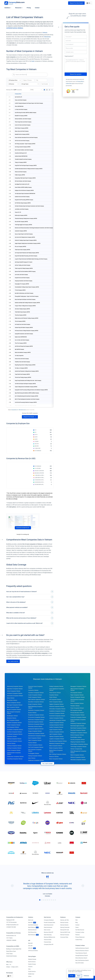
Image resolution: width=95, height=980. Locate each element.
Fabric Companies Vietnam (34, 740)
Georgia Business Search (81, 955)
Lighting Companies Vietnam (56, 736)
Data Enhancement (48, 925)
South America (32, 971)
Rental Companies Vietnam (77, 735)
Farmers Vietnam (32, 742)
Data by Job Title (64, 920)
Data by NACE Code (65, 932)
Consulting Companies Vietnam (14, 758)
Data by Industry (64, 925)
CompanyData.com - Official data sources (18, 409)
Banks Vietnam (10, 698)
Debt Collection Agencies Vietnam (36, 699)
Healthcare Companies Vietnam (36, 760)
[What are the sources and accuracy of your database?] (29, 617)
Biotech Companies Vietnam (14, 709)
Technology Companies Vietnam (78, 746)
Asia (29, 969)
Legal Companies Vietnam (55, 729)
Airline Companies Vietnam (13, 691)
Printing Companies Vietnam (78, 715)
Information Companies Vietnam (57, 708)
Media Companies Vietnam (56, 748)
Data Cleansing (47, 934)
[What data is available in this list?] (29, 612)
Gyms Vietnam (31, 758)
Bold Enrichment (32, 929)
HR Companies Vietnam (55, 699)
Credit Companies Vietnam (34, 697)
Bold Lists (30, 920)
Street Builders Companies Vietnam (79, 744)
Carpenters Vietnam (12, 736)
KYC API (30, 945)
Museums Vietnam (54, 756)
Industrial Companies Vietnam (56, 706)
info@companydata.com (12, 924)
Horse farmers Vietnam (55, 692)
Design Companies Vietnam (35, 704)
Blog (76, 922)
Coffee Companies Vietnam (14, 750)
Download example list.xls (22, 527)
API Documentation (33, 950)
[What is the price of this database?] (29, 602)
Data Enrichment (48, 927)
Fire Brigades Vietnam (33, 753)
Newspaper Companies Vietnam (78, 686)
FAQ (76, 920)
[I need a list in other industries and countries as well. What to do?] (29, 623)
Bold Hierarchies (32, 932)
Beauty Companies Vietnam (14, 702)
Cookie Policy (69, 83)
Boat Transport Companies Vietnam (13, 712)
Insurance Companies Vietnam (56, 713)
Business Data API (48, 932)
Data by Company (64, 934)
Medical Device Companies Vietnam (56, 751)
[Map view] (52, 90)
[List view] (49, 90)
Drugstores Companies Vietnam (36, 715)
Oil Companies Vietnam (76, 692)
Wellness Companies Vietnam (78, 757)
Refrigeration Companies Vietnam (79, 732)
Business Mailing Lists (49, 937)
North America (31, 961)
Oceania (30, 966)
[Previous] (12, 886)
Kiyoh (77, 89)
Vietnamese (47, 36)
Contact (37, 7)
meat (32, 61)
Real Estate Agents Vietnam (77, 725)
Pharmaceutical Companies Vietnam (77, 700)
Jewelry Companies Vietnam (56, 718)
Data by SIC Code (64, 929)
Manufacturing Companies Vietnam (58, 741)
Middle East (31, 974)
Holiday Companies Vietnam (56, 686)
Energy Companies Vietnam (35, 731)
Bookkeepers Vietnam (12, 715)
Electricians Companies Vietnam (36, 719)
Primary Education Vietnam (77, 712)
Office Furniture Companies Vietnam (77, 689)
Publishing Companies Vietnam (78, 723)
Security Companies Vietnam (78, 739)
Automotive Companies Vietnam (15, 695)
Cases (77, 927)
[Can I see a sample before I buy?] (29, 596)
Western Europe (32, 959)
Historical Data (47, 939)
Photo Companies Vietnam (77, 703)
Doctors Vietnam (32, 712)
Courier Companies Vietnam (35, 695)
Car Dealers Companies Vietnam (15, 729)
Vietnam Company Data (76, 749)
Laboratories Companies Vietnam (57, 720)
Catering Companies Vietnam (14, 738)
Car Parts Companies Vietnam (14, 732)
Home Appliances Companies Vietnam (56, 689)
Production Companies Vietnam (78, 717)
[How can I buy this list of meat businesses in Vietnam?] (29, 591)
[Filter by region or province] (28, 80)
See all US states (79, 962)
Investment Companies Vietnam (57, 715)
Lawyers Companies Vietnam (56, 722)
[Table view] (44, 90)
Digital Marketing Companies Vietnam (35, 707)
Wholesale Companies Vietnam (78, 759)
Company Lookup (79, 932)
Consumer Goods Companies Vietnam (35, 687)
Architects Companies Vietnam (14, 693)
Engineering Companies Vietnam (36, 733)
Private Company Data (49, 922)
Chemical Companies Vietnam (14, 741)
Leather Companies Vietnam (56, 727)
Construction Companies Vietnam (15, 756)
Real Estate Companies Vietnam (78, 728)
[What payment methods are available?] (29, 607)
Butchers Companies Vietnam (14, 722)
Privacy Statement (79, 937)
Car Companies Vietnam (13, 727)
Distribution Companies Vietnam (36, 710)
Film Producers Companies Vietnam (34, 750)
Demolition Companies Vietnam (36, 702)
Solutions (7, 7)
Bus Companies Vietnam (13, 720)
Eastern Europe (32, 964)
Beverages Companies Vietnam (14, 705)
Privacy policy (80, 81)
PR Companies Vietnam (76, 710)
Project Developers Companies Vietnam (78, 720)
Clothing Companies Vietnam (14, 748)
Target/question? (69, 56)
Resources (18, 7)
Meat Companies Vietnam (55, 745)
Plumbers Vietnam (75, 705)
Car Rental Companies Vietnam (14, 734)
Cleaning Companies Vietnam (14, 745)
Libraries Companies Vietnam (56, 732)
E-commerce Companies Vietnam (36, 717)
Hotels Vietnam (53, 697)
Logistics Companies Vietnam (56, 738)
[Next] (83, 886)
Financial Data (47, 942)
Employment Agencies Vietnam (35, 728)
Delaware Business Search (82, 950)
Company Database (49, 920)
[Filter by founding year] (44, 84)
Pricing (29, 7)
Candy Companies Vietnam (13, 725)
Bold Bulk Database (33, 925)
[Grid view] (47, 90)
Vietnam (45, 32)
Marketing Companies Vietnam (56, 743)
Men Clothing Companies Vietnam (57, 754)
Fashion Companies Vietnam (35, 745)
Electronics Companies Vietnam (36, 724)
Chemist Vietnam (11, 743)
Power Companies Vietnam (77, 708)
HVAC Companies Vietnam (55, 702)
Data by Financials (64, 927)
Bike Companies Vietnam (13, 707)
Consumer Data (64, 937)
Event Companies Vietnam (34, 738)
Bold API (30, 922)
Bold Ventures (31, 934)
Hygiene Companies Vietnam (56, 704)
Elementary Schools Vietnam (35, 726)
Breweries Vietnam (11, 718)
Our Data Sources (79, 929)
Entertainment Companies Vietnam (36, 735)
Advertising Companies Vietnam (15, 686)
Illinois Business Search (81, 958)
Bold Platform (31, 927)
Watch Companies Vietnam (77, 755)
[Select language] (88, 3)
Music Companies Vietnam (56, 758)
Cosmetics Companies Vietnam (36, 692)
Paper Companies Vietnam (77, 695)
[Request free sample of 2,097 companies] (30, 416)
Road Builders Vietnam (76, 737)
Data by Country (64, 922)
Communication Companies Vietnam (14, 753)
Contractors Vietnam (33, 690)
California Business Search (82, 948)
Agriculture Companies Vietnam (15, 688)
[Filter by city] (41, 80)
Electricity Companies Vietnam (35, 722)
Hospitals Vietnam (53, 695)
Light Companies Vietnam (55, 734)
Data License (47, 929)
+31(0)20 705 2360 (11, 927)
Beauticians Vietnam (12, 700)
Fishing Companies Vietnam (35, 755)
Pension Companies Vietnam (78, 697)
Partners (77, 934)
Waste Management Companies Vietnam (78, 751)
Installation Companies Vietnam (57, 711)
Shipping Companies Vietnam (78, 742)
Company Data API (48, 944)
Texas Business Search (81, 953)
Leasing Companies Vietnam (56, 725)
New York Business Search (82, 960)
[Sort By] (36, 89)
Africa (29, 976)
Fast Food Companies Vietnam (35, 747)
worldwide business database (14, 28)
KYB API (30, 948)
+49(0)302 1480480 (11, 940)
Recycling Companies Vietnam (78, 730)
